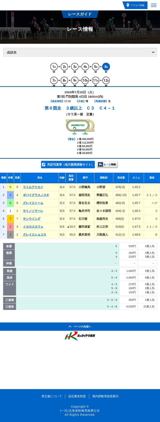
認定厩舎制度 (77, 396)
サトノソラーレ (33, 210)
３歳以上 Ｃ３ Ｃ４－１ (90, 108)
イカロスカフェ (33, 226)
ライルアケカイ (33, 187)
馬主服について (51, 396)
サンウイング (31, 218)
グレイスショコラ (34, 234)
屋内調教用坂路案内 (105, 396)
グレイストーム (33, 203)
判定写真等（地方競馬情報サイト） (70, 164)
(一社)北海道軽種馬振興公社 (80, 410)
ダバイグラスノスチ (36, 195)
